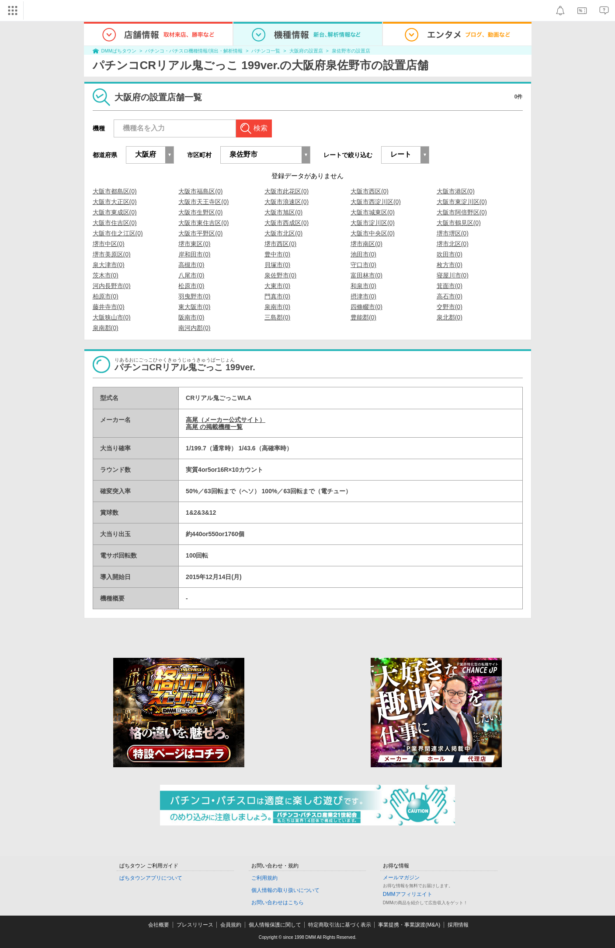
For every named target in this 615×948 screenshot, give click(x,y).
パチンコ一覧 (265, 50)
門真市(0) (277, 296)
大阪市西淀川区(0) (376, 202)
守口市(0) (363, 265)
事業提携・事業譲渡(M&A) (409, 925)
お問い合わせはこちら (277, 902)
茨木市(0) (105, 275)
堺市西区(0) (280, 244)
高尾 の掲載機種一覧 (214, 426)
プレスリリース (195, 925)
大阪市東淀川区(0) (462, 202)
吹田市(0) (449, 254)
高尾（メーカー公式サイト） (225, 419)
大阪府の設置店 (306, 50)
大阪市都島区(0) (115, 191)
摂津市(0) (363, 296)
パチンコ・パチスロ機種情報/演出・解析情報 (194, 50)
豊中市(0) (277, 254)
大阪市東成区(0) (115, 212)
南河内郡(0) (194, 328)
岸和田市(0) (194, 254)
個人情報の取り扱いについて (285, 890)
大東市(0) (277, 286)
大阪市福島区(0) (200, 191)
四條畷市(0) (366, 307)
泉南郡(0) (105, 328)
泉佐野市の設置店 (351, 50)
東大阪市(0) (194, 307)
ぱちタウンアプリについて (150, 878)
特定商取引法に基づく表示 (339, 925)
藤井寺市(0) (109, 307)
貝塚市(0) (277, 265)
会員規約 (230, 925)
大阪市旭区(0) (283, 212)
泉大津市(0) (109, 265)
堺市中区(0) (109, 244)
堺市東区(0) (194, 244)
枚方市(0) (449, 265)
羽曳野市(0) (194, 296)
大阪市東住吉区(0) (203, 223)
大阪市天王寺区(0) (203, 202)
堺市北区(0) (453, 244)
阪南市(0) (191, 317)
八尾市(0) (191, 275)
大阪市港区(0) (456, 191)
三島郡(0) (277, 317)
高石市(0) (449, 296)
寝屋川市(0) (453, 275)
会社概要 (158, 925)
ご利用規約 (264, 878)
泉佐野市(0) (280, 275)
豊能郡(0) (363, 317)
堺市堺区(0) (453, 233)
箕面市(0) (449, 286)
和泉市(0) (363, 286)
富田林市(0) (366, 275)
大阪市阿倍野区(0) (462, 212)
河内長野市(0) (112, 286)
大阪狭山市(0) (112, 317)
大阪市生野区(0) (200, 212)
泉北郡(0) (449, 317)
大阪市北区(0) (283, 233)
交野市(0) (449, 307)
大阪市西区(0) (370, 191)
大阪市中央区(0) (373, 233)
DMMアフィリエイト (407, 894)
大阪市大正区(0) (115, 202)
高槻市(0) (191, 265)
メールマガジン (401, 877)
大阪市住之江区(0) (118, 233)
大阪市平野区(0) (200, 233)
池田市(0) (363, 254)
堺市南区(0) (366, 244)
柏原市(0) (105, 296)
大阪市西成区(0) (286, 223)
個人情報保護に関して (275, 925)
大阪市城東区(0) (373, 212)
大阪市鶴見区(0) (459, 223)
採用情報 (458, 925)
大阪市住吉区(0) (115, 223)
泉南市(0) (277, 307)
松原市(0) (191, 286)
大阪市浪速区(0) (286, 202)
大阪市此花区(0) (286, 191)
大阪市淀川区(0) (373, 223)
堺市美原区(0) (112, 254)
